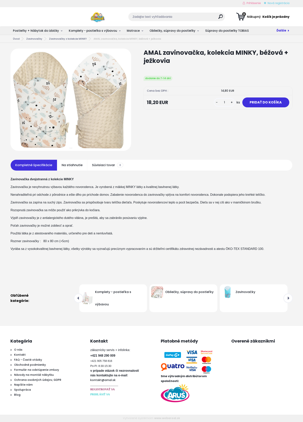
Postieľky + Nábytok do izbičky (36, 31)
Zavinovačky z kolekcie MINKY (68, 39)
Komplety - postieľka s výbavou (93, 31)
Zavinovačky (34, 39)
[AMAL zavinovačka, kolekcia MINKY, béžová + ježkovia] (70, 100)
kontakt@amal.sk (103, 380)
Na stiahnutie (72, 165)
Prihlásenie (254, 3)
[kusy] (223, 102)
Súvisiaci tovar (107, 165)
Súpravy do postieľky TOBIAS (227, 31)
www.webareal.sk (167, 418)
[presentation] (78, 298)
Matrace (133, 31)
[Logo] (34, 16)
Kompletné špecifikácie (33, 165)
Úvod (16, 39)
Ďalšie (281, 30)
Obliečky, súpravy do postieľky (172, 31)
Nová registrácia (278, 3)
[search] (189, 18)
